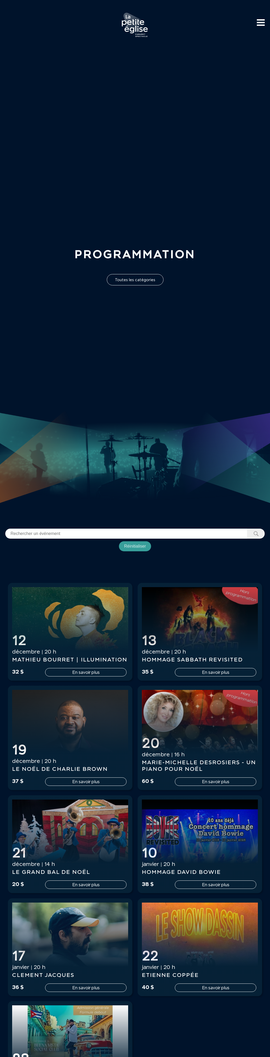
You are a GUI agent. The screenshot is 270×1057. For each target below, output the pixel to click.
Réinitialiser (135, 546)
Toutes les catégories (135, 279)
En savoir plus (86, 672)
